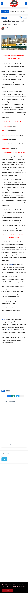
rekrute (3, 319)
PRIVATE (8, 390)
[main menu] (2, 3)
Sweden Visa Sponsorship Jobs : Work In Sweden (18, 11)
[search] (26, 3)
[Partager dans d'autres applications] (22, 396)
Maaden (11, 264)
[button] (9, 396)
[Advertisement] (14, 525)
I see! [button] (7, 590)
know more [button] (22, 586)
